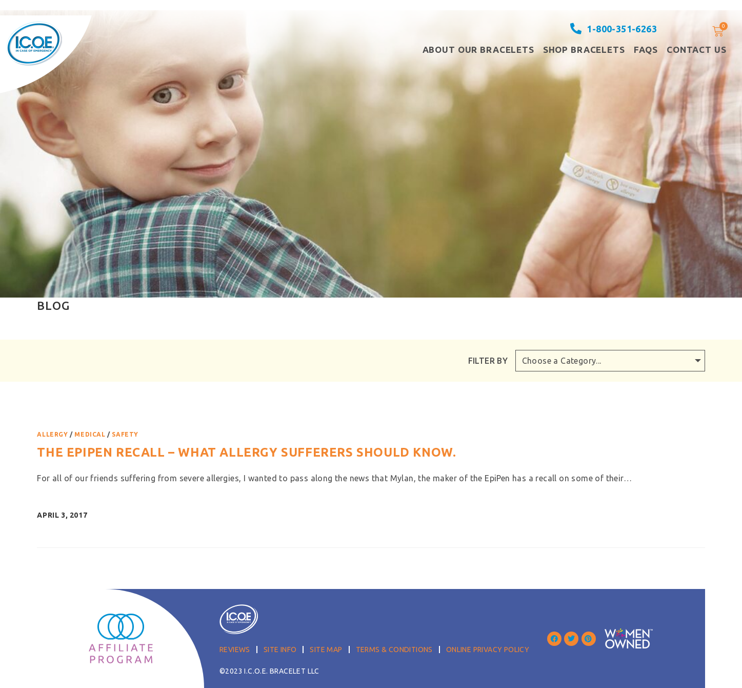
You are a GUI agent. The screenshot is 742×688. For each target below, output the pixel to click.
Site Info (280, 649)
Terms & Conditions (394, 649)
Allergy (52, 434)
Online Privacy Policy (487, 649)
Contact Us (697, 49)
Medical (89, 434)
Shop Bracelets (584, 49)
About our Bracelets (478, 49)
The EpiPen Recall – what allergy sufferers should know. (246, 452)
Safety (125, 434)
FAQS (646, 49)
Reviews (234, 649)
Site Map (326, 649)
